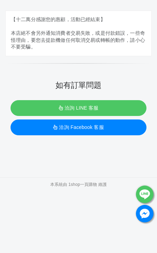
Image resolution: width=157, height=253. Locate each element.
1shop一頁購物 (82, 184)
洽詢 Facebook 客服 (78, 127)
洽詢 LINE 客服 (78, 108)
